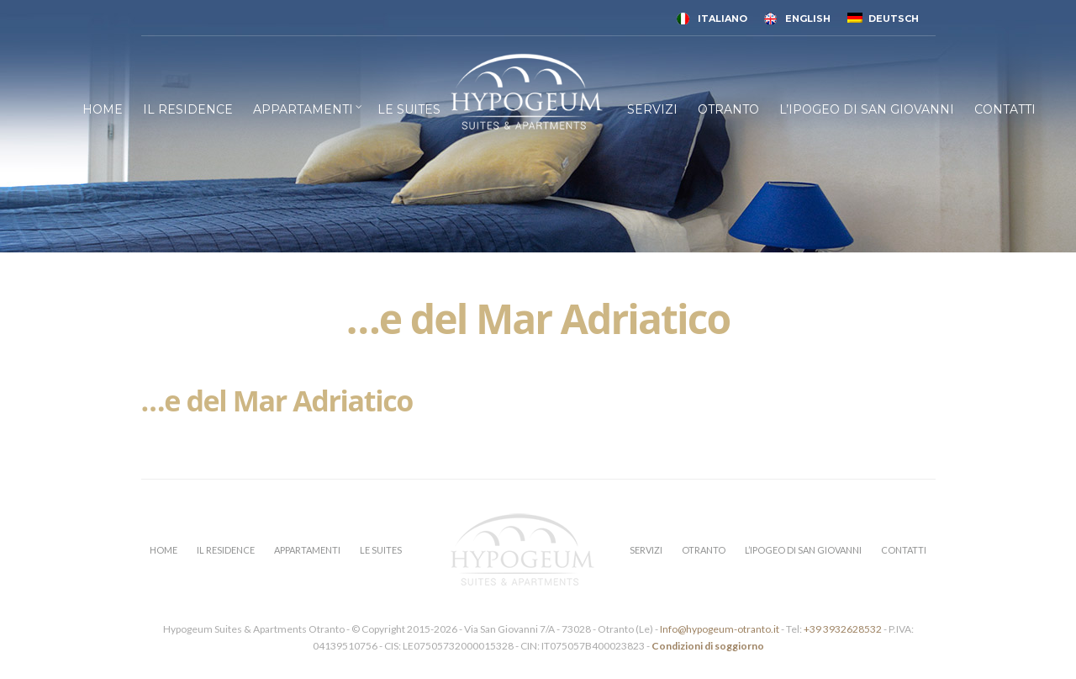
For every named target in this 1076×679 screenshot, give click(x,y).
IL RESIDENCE (188, 109)
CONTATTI (1005, 109)
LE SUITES (408, 109)
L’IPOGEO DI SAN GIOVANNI (866, 109)
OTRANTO (728, 109)
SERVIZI (652, 109)
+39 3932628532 (843, 629)
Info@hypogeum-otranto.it (720, 629)
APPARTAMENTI (303, 109)
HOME (102, 109)
